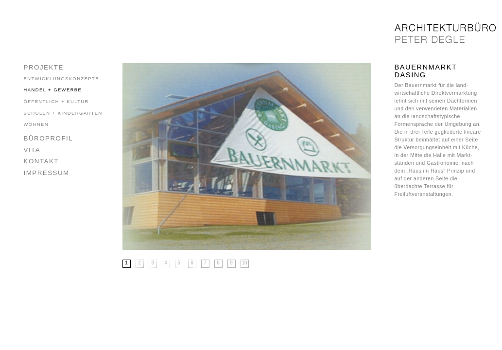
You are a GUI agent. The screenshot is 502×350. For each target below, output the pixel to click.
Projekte (44, 67)
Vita (32, 150)
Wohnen (36, 124)
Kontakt (41, 161)
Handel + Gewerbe (53, 90)
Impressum (46, 172)
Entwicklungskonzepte (61, 78)
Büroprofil (48, 138)
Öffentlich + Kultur (56, 101)
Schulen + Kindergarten (63, 113)
